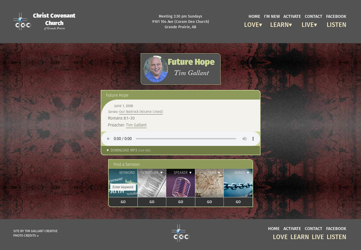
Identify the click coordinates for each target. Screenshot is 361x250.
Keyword (127, 172)
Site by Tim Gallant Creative (35, 231)
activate (292, 16)
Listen (336, 24)
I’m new (272, 16)
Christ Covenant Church (54, 21)
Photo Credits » (26, 235)
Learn (279, 24)
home (254, 16)
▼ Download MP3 (128, 150)
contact (313, 16)
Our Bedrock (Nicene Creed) (141, 111)
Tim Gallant (136, 125)
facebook (336, 16)
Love (251, 24)
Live (308, 24)
